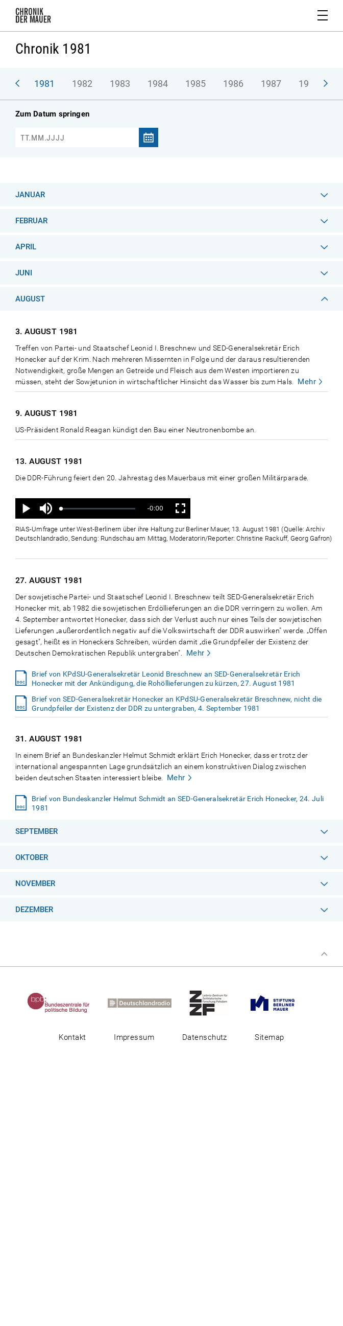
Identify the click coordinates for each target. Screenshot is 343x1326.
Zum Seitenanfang (324, 954)
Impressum (134, 1037)
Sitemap (269, 1037)
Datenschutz (204, 1037)
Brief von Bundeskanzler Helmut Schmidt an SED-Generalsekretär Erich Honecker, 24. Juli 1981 (178, 803)
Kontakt (72, 1037)
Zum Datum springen (52, 114)
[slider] (98, 508)
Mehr (307, 381)
